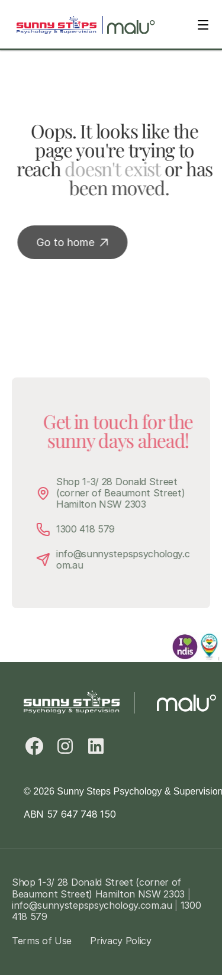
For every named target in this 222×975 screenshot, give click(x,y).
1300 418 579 (88, 529)
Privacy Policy (121, 941)
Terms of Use (42, 941)
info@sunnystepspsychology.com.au (125, 559)
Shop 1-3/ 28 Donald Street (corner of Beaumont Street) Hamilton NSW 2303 (124, 493)
